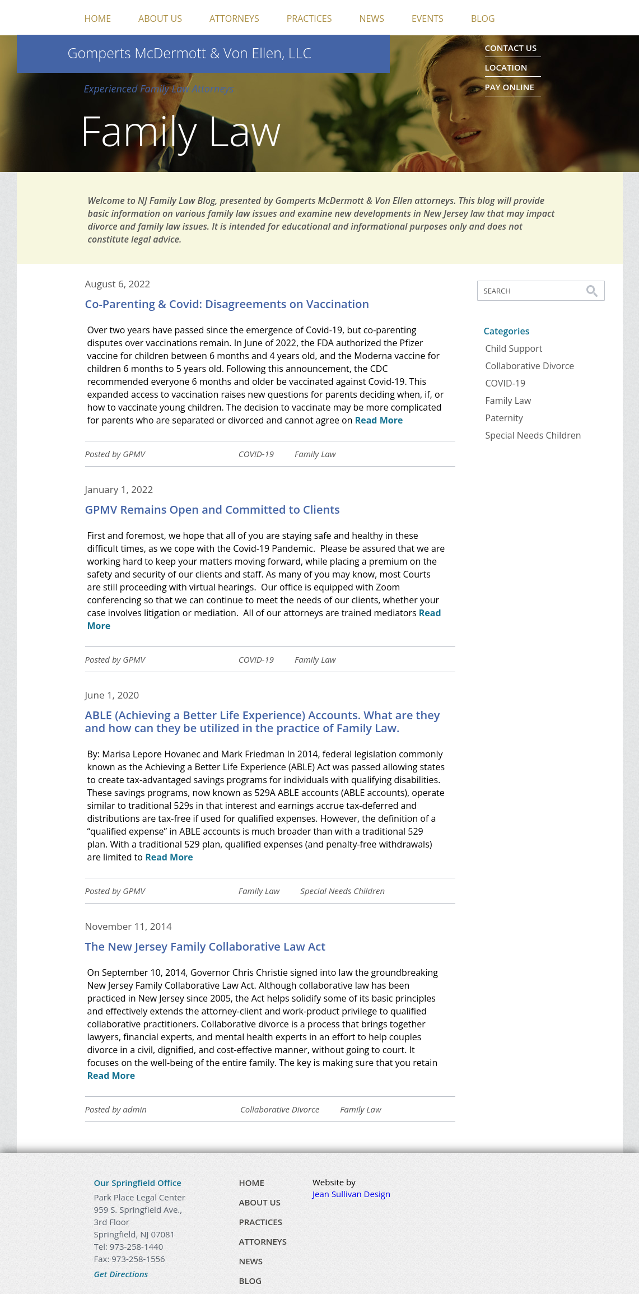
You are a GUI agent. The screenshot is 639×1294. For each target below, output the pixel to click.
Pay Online (509, 86)
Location (506, 67)
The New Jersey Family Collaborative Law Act (205, 946)
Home (98, 18)
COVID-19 (256, 453)
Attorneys (234, 18)
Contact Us (511, 47)
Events (428, 18)
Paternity (504, 418)
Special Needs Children (342, 890)
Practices (309, 18)
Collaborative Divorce (279, 1109)
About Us (160, 18)
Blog (483, 18)
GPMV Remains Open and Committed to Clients (212, 509)
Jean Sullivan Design (351, 1193)
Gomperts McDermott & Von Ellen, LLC (190, 52)
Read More (379, 420)
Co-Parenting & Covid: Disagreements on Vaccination (227, 303)
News (371, 18)
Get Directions (121, 1273)
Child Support (514, 348)
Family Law (315, 453)
